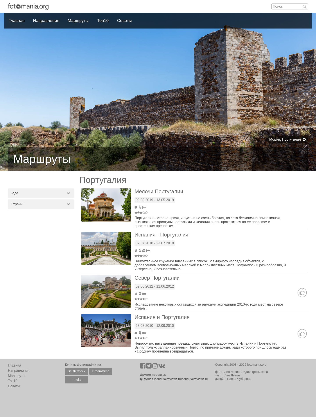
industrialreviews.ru (194, 379)
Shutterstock (76, 371)
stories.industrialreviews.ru (160, 379)
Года (14, 193)
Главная (17, 20)
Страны (17, 204)
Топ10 (103, 20)
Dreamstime (101, 371)
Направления (46, 20)
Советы (124, 20)
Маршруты (78, 20)
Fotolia (76, 379)
